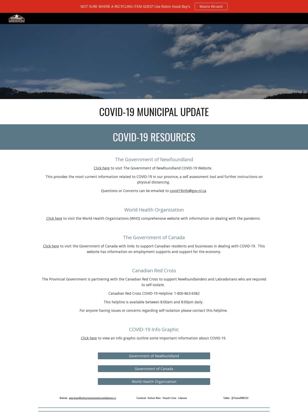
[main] (154, 111)
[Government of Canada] (154, 369)
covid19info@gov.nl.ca (188, 190)
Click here (102, 168)
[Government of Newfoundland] (154, 356)
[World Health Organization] (154, 381)
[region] (154, 6)
